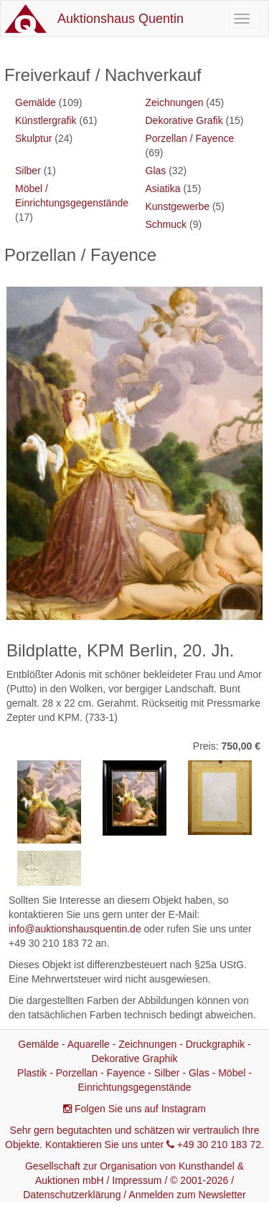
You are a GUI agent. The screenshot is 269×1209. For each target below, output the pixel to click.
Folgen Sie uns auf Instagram (140, 1108)
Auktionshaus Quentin (120, 18)
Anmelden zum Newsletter (186, 1194)
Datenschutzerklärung (72, 1194)
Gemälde (35, 102)
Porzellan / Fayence (190, 138)
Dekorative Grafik (184, 120)
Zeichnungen (175, 102)
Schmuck (166, 224)
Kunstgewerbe (178, 206)
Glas (156, 170)
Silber (28, 170)
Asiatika (163, 188)
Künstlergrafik (46, 120)
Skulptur (33, 138)
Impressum (136, 1180)
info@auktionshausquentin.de (75, 929)
